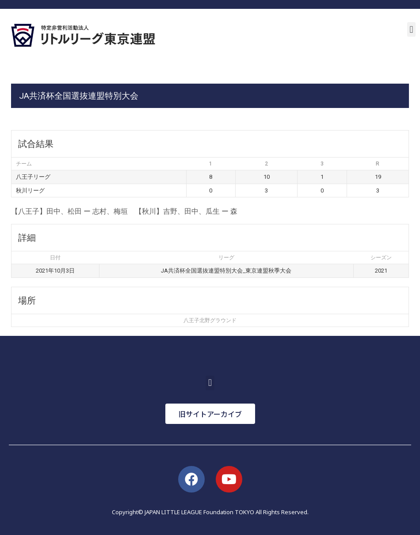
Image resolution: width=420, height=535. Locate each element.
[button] (411, 29)
